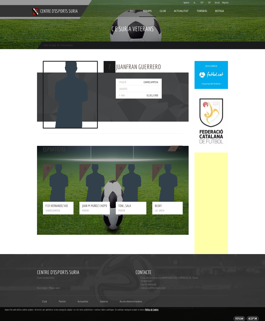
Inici (132, 10)
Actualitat (181, 10)
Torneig (202, 10)
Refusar (239, 318)
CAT (209, 2)
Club (163, 10)
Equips (147, 10)
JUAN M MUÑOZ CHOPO (94, 206)
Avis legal (42, 288)
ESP (202, 2)
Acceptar (252, 318)
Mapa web (54, 288)
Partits (62, 301)
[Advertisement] (211, 203)
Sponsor (186, 2)
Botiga (219, 10)
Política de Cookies (152, 309)
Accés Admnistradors (131, 301)
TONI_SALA (124, 206)
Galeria (104, 301)
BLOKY (158, 206)
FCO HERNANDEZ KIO (56, 206)
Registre (224, 2)
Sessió (217, 2)
